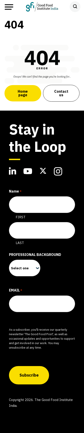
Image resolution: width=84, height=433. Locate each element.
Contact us (61, 93)
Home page (23, 93)
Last (20, 243)
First (21, 217)
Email (15, 290)
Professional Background (35, 254)
